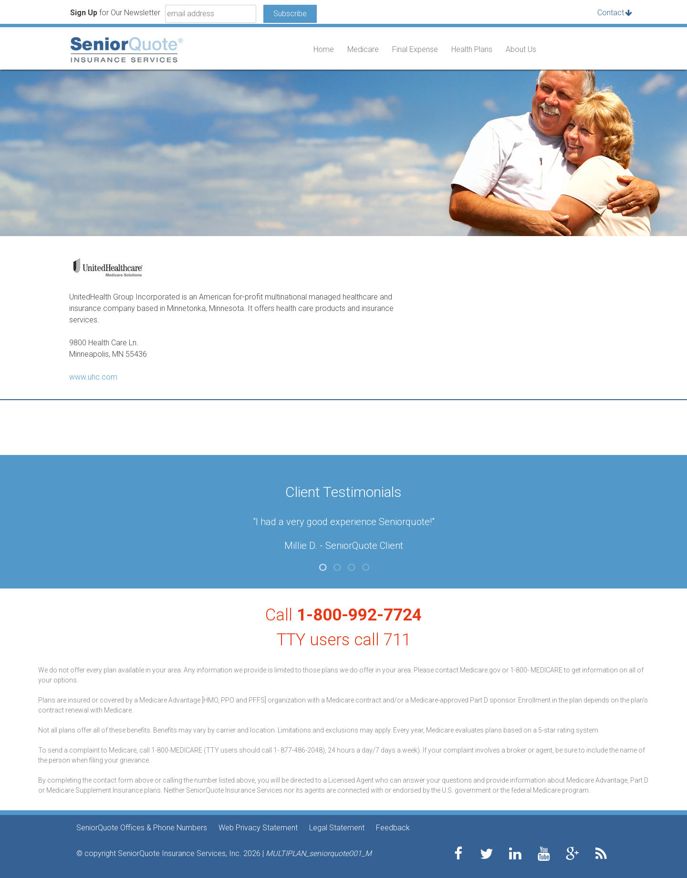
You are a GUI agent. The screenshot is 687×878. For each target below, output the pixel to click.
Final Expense (415, 49)
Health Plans (471, 49)
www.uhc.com (93, 377)
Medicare (363, 49)
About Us (521, 49)
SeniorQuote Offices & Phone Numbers (141, 827)
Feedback (393, 827)
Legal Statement (336, 827)
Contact (610, 12)
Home (323, 49)
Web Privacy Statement (258, 827)
